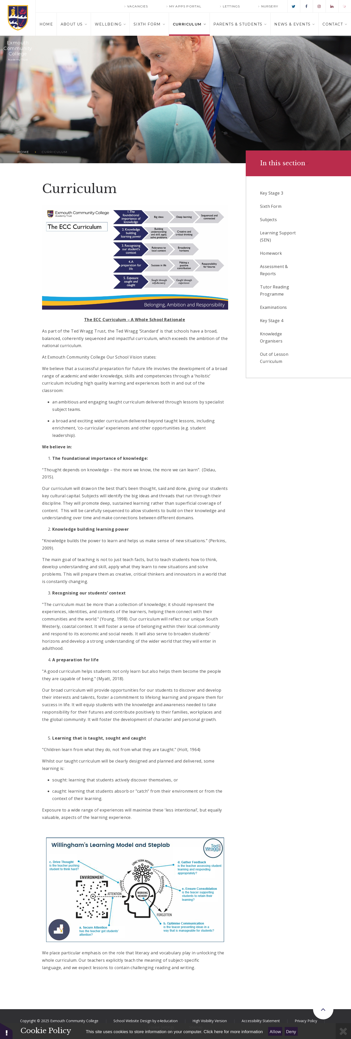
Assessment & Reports (274, 270)
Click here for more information (233, 1031)
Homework (271, 253)
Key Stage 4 (271, 320)
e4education (167, 1020)
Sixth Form (270, 206)
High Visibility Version (209, 1020)
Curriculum (55, 152)
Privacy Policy (306, 1020)
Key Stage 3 (271, 193)
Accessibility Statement (261, 1020)
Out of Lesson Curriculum (274, 357)
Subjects (268, 219)
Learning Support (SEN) (278, 236)
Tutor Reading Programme (274, 290)
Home (23, 152)
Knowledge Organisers (271, 337)
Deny (291, 1031)
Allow (275, 1031)
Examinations (273, 307)
